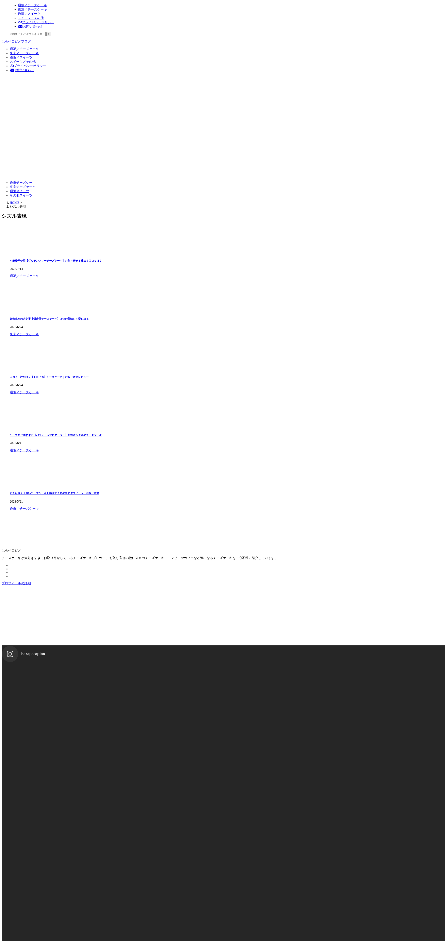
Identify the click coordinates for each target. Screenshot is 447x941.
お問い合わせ (22, 70)
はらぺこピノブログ (16, 41)
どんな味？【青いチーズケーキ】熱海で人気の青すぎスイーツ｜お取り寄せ (54, 493)
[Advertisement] (123, 617)
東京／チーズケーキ (24, 53)
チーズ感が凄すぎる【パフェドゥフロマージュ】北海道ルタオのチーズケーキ (56, 435)
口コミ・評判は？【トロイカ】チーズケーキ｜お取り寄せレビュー (49, 377)
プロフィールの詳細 (16, 583)
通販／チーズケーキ (24, 49)
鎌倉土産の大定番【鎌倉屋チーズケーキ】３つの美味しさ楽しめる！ (50, 318)
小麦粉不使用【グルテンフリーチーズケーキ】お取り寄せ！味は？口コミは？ (56, 260)
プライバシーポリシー (28, 66)
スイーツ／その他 (23, 61)
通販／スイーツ (21, 57)
